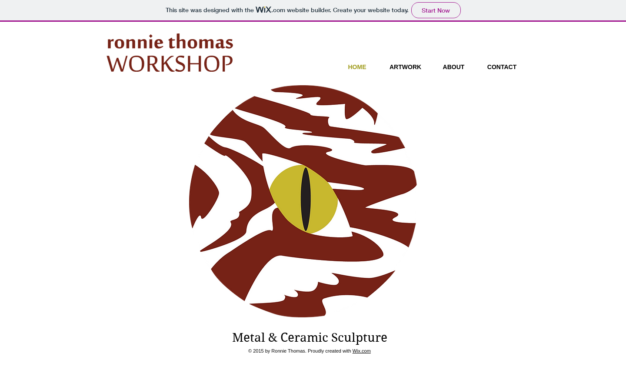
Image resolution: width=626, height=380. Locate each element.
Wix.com (362, 350)
